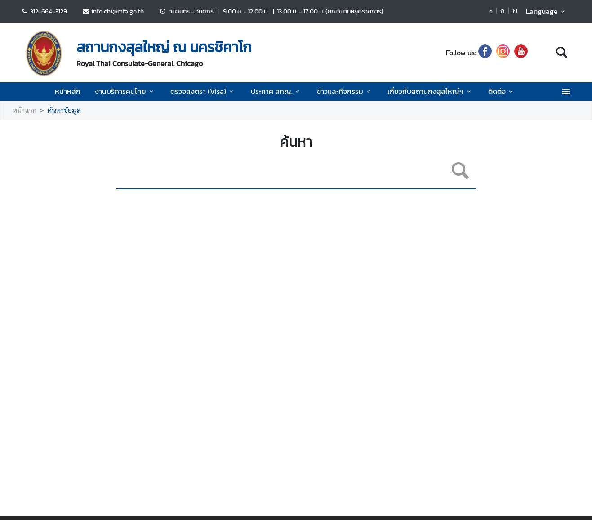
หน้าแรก (24, 110)
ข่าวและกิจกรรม (345, 91)
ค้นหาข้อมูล (64, 110)
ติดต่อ (502, 91)
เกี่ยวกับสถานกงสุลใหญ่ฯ (430, 91)
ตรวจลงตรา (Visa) (203, 91)
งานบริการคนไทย (125, 91)
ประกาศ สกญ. (277, 91)
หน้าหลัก (67, 91)
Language (547, 11)
